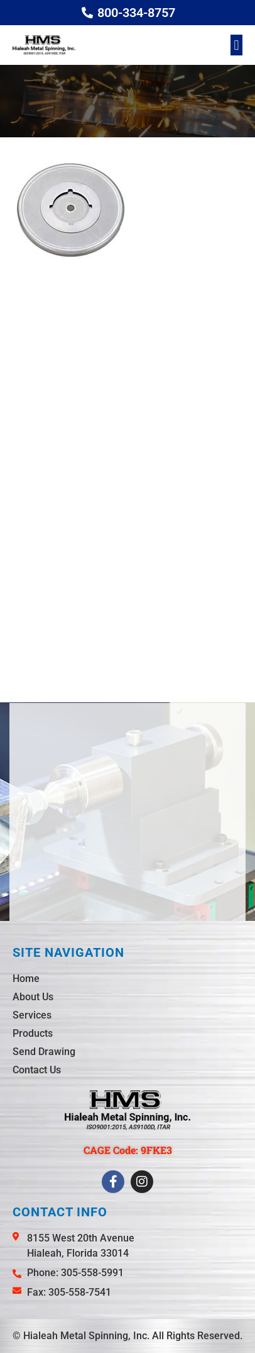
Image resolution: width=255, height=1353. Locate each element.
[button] (236, 45)
